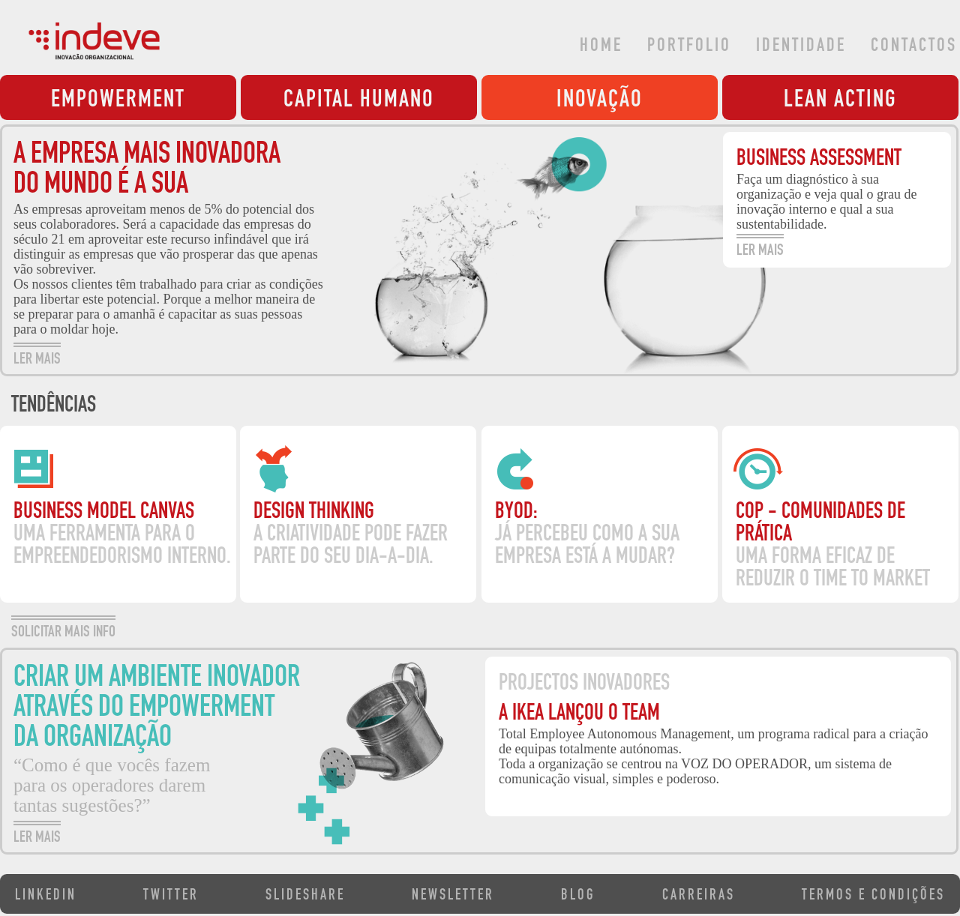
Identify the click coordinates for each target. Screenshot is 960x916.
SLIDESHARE (305, 896)
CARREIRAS (698, 896)
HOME (601, 46)
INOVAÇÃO (599, 101)
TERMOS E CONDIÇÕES (873, 896)
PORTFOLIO (689, 46)
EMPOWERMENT (118, 101)
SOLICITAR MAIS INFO (63, 630)
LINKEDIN (45, 896)
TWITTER (171, 896)
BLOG (578, 896)
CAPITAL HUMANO (359, 101)
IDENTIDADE (801, 46)
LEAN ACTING (840, 101)
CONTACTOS (914, 46)
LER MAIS (37, 357)
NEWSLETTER (453, 896)
